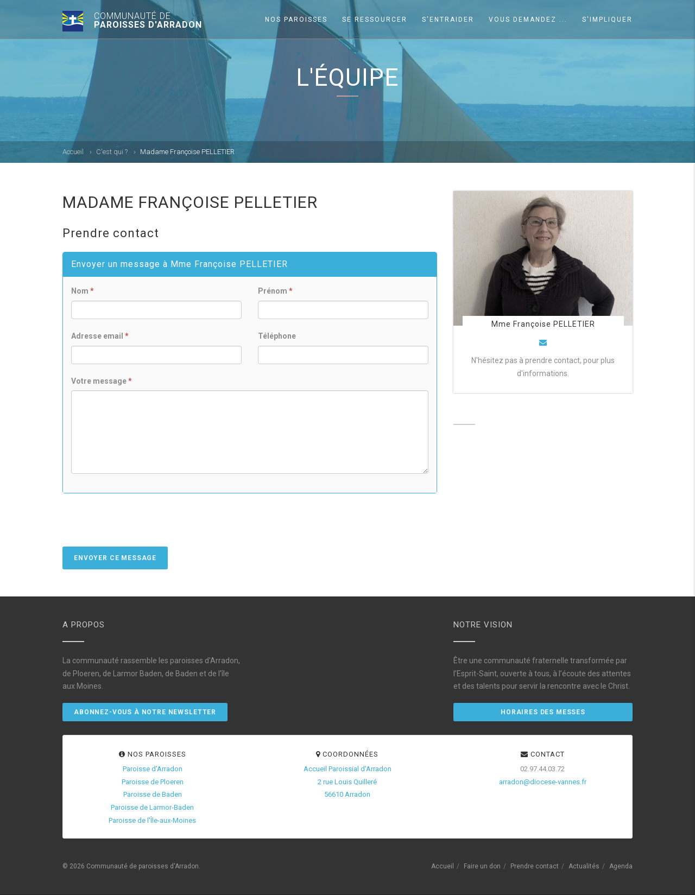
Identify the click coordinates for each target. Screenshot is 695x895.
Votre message (101, 381)
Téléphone (277, 336)
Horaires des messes (543, 712)
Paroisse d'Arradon (152, 769)
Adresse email (100, 336)
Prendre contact (534, 866)
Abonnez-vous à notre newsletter (145, 712)
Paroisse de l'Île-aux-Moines (152, 820)
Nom (82, 291)
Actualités (583, 866)
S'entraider (448, 19)
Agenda (621, 866)
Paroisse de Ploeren (153, 782)
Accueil (73, 152)
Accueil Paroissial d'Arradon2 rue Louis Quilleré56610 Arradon (347, 782)
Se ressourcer (374, 19)
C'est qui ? (112, 152)
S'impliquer (607, 19)
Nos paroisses (296, 19)
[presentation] (145, 525)
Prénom (275, 291)
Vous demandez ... (528, 19)
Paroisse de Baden (152, 794)
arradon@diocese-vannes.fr (542, 782)
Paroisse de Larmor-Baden (152, 807)
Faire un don (482, 866)
